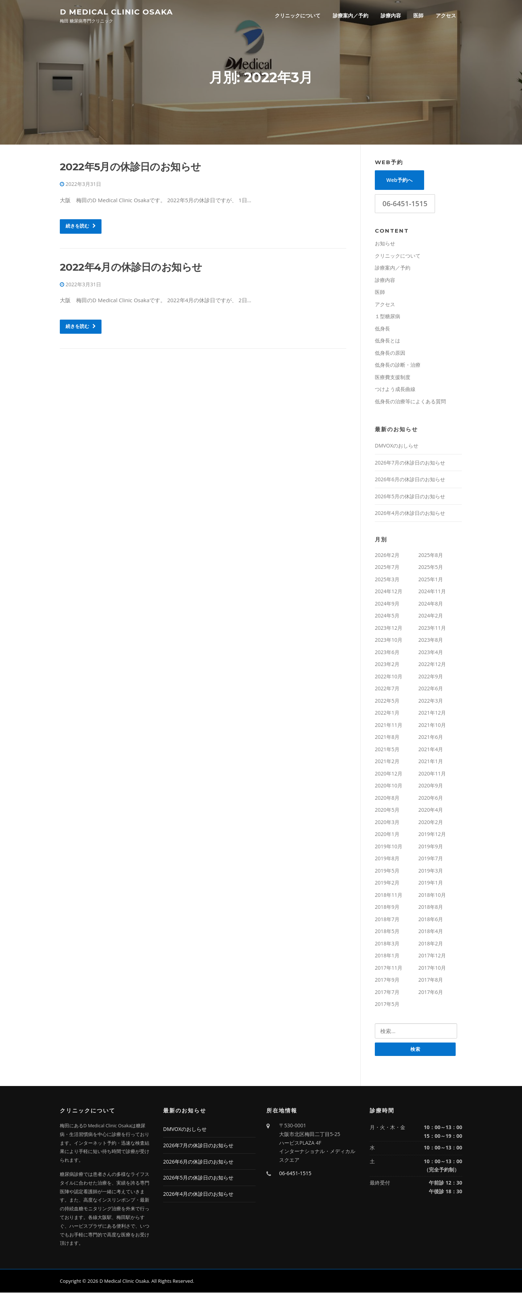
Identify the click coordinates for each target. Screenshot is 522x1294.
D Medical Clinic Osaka (116, 11)
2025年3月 (387, 580)
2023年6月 (387, 653)
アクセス (446, 15)
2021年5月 (387, 750)
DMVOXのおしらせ (396, 446)
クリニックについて (297, 15)
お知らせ (385, 244)
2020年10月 (388, 786)
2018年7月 (387, 920)
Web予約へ (399, 181)
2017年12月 (432, 956)
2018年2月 (430, 944)
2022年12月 (432, 665)
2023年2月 (387, 665)
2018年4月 (430, 932)
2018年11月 (388, 896)
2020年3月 (387, 823)
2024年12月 (388, 592)
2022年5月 (387, 701)
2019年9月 (430, 847)
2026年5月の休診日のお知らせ (410, 497)
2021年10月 (432, 726)
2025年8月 (430, 556)
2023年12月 (388, 628)
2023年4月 (430, 653)
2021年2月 (387, 762)
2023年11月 (432, 628)
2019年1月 (430, 883)
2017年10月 (432, 968)
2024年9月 (387, 604)
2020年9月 (430, 786)
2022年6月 (430, 689)
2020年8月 (387, 798)
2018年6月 (430, 920)
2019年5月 (387, 871)
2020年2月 (430, 823)
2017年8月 (430, 980)
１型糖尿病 (387, 317)
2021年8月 (387, 738)
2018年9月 (387, 907)
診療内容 (391, 15)
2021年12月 (432, 713)
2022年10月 (388, 677)
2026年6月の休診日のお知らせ (410, 480)
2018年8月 (430, 907)
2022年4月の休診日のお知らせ (131, 268)
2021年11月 (388, 726)
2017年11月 (388, 968)
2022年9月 (430, 677)
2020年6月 (430, 798)
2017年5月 (387, 1005)
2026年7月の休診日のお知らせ (410, 463)
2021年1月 (430, 762)
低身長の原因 (390, 353)
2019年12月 (432, 835)
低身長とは (387, 341)
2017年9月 (387, 980)
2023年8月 (430, 640)
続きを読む (81, 227)
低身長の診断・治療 (397, 365)
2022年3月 (430, 701)
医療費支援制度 (392, 378)
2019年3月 (430, 871)
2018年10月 (432, 896)
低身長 (382, 329)
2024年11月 (432, 592)
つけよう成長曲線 (395, 390)
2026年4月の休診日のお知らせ (410, 514)
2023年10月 (388, 640)
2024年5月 (387, 616)
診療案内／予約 (350, 15)
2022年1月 (387, 713)
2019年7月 (430, 859)
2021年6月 (430, 738)
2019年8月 (387, 859)
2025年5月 (430, 568)
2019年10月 (388, 847)
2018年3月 (387, 944)
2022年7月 (387, 689)
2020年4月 (430, 810)
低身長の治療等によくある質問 (410, 402)
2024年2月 (430, 616)
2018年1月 (387, 956)
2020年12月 (388, 774)
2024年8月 (430, 604)
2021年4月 (430, 750)
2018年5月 (387, 932)
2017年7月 (387, 993)
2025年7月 (387, 568)
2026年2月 (387, 556)
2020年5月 (387, 810)
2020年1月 (387, 835)
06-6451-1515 (404, 204)
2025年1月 (430, 580)
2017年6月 (430, 993)
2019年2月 (387, 883)
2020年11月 (432, 774)
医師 (418, 15)
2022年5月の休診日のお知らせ (130, 168)
